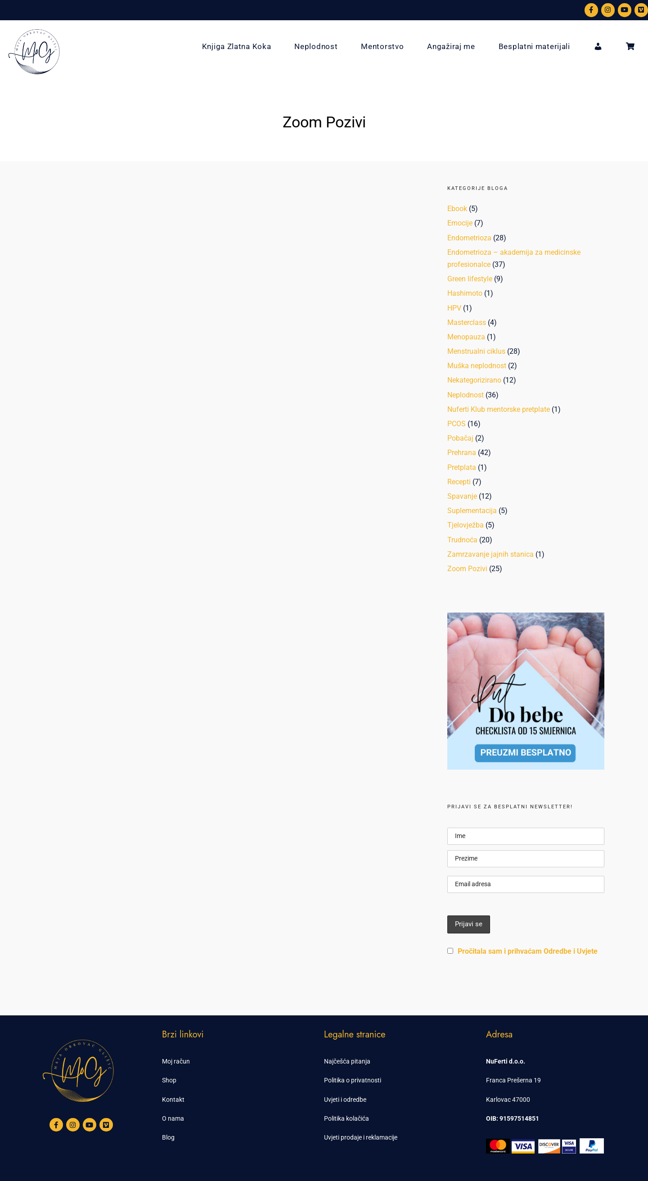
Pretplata (461, 467)
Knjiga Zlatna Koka (236, 46)
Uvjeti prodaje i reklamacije (360, 1137)
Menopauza (466, 337)
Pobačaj (460, 438)
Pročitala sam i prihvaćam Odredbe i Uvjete (528, 951)
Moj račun (176, 1061)
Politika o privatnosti (352, 1080)
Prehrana (461, 452)
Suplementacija (472, 510)
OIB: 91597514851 (512, 1118)
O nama (173, 1118)
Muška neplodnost (476, 365)
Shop (169, 1080)
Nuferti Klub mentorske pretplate (498, 409)
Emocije (459, 223)
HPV (454, 308)
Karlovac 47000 (508, 1099)
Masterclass (466, 322)
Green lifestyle (469, 279)
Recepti (459, 482)
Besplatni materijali (534, 46)
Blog (168, 1137)
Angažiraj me (451, 46)
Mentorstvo (382, 46)
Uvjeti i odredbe (345, 1099)
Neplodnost (316, 46)
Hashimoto (464, 293)
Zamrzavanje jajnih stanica (490, 554)
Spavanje (462, 496)
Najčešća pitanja (347, 1061)
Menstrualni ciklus (476, 351)
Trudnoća (462, 540)
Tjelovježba (465, 525)
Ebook (457, 208)
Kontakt (173, 1099)
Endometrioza (469, 238)
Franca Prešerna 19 (513, 1080)
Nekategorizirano (474, 380)
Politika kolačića (346, 1118)
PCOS (456, 423)
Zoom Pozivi (467, 568)
